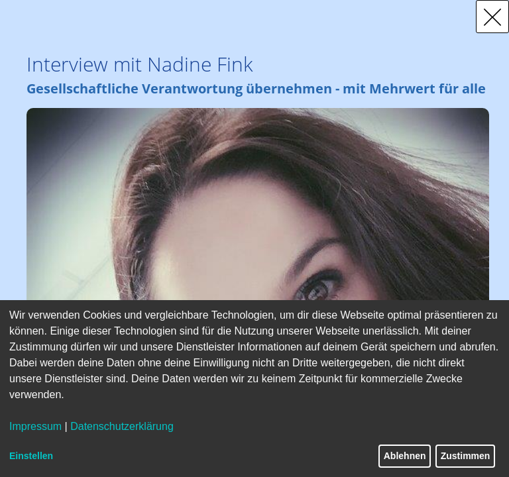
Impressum (35, 426)
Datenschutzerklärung (122, 426)
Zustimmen (465, 455)
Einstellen (31, 455)
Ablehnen (405, 455)
